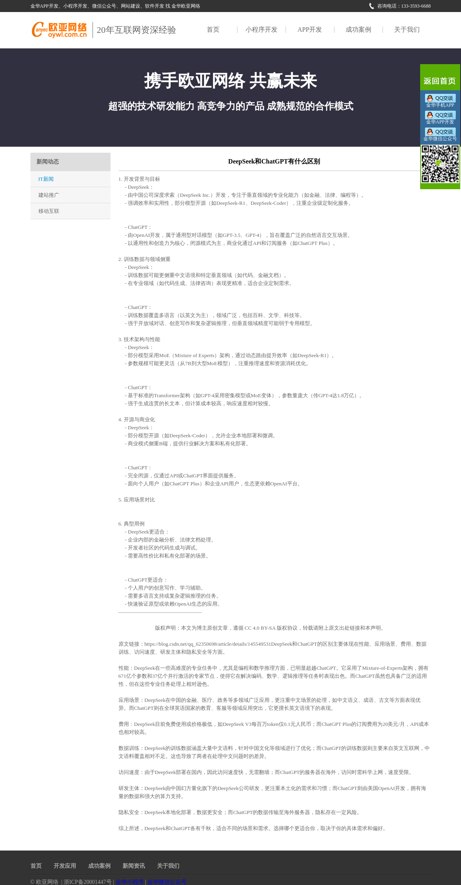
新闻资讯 (134, 866)
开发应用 (65, 866)
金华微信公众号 (167, 882)
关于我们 (407, 29)
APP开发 (310, 29)
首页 (213, 29)
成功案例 (358, 29)
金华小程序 (130, 882)
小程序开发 (262, 29)
